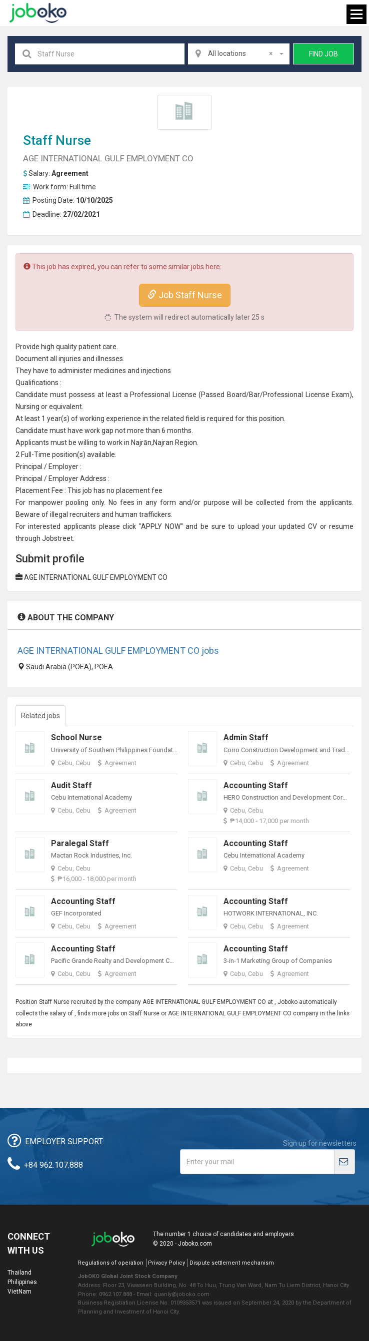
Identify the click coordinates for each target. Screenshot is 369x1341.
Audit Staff (71, 785)
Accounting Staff (256, 785)
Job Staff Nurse (185, 295)
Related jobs (40, 716)
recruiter (83, 514)
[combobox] (239, 53)
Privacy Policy (166, 1263)
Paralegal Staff (80, 843)
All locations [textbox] (240, 53)
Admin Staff (246, 737)
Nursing (28, 407)
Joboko (38, 12)
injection (154, 371)
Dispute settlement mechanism (232, 1263)
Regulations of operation (111, 1263)
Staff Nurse (57, 140)
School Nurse (76, 737)
